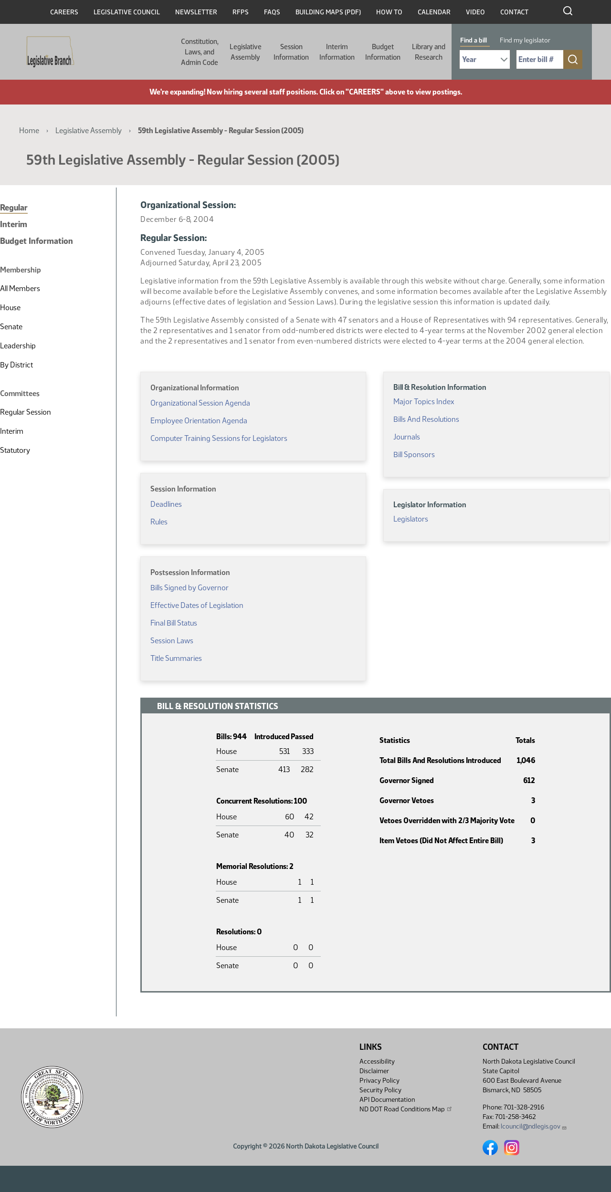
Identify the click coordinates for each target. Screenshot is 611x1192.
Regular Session (25, 412)
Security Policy (380, 1090)
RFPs (240, 12)
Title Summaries (176, 658)
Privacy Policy (379, 1081)
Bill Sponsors (414, 454)
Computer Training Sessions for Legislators (218, 438)
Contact (514, 12)
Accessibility (377, 1061)
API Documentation (387, 1100)
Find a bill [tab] (473, 40)
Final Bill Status (173, 622)
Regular (14, 207)
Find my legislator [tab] (525, 40)
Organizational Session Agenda (200, 403)
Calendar (434, 12)
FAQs (272, 12)
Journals (406, 436)
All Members (20, 288)
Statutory (15, 450)
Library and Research (428, 52)
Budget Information (382, 52)
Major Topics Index (423, 401)
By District (16, 364)
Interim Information (337, 52)
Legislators (410, 518)
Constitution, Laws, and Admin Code (200, 52)
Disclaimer (374, 1071)
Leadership (18, 345)
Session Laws (171, 640)
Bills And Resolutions (426, 419)
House (10, 307)
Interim (13, 224)
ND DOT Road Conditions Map (406, 1109)
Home (29, 130)
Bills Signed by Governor (189, 587)
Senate (11, 326)
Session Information (291, 52)
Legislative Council (127, 12)
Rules (159, 521)
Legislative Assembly (246, 52)
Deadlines (166, 504)
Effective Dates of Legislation (196, 605)
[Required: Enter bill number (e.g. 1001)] (540, 59)
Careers (64, 12)
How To (389, 12)
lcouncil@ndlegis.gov (534, 1126)
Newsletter (196, 12)
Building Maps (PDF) (328, 12)
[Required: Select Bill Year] (484, 59)
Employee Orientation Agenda (198, 420)
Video (475, 12)
